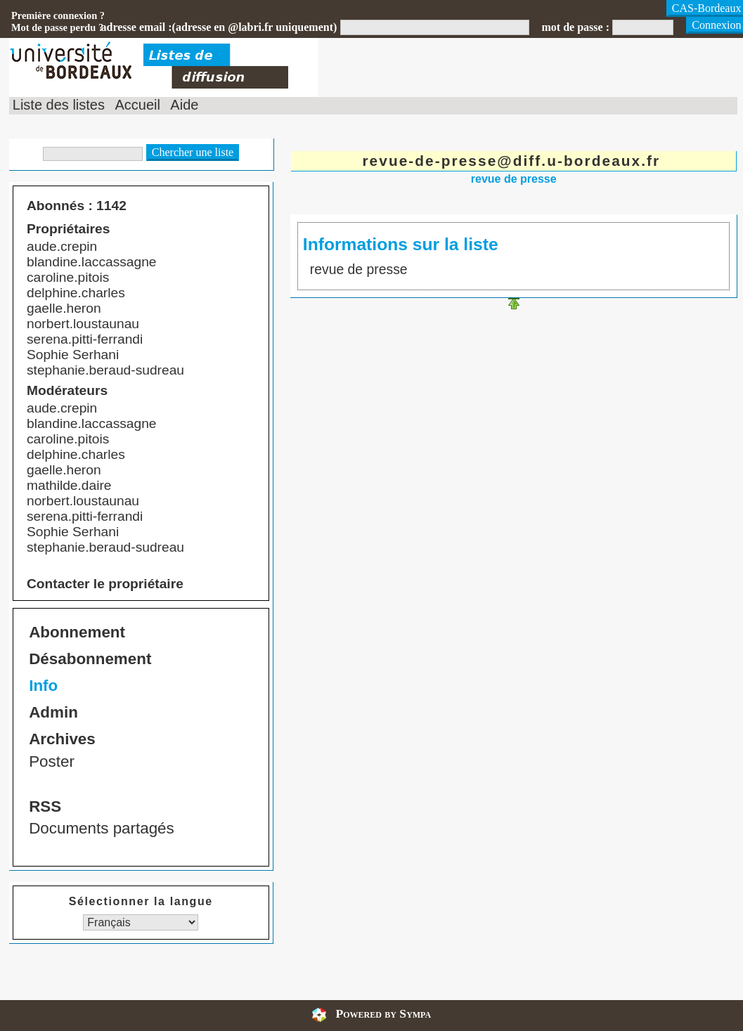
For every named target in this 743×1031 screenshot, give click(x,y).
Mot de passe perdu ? (57, 27)
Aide (184, 104)
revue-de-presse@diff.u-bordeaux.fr (511, 161)
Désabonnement (90, 659)
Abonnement (77, 632)
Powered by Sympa (383, 1013)
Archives (62, 739)
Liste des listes (59, 104)
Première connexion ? (58, 15)
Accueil (137, 104)
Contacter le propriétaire (105, 583)
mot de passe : (575, 27)
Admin (53, 712)
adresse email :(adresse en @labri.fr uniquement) (219, 27)
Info (43, 685)
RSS (45, 806)
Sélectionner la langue (141, 901)
